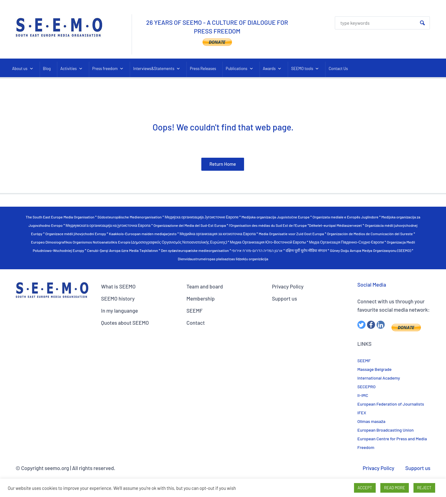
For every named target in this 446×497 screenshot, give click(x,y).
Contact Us (338, 68)
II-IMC (362, 395)
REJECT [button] (424, 487)
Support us (284, 298)
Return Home (222, 164)
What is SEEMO (118, 286)
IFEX (361, 412)
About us (22, 69)
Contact (195, 322)
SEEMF (194, 310)
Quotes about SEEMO (125, 322)
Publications (239, 69)
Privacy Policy (288, 286)
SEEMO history (118, 298)
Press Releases (203, 68)
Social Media (371, 284)
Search (422, 23)
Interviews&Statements (156, 69)
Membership (200, 298)
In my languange (119, 310)
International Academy (378, 377)
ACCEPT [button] (365, 487)
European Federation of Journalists (390, 404)
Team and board (204, 286)
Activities (71, 69)
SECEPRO (366, 386)
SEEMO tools (305, 69)
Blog (47, 68)
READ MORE (394, 487)
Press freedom (108, 69)
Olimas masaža (371, 421)
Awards (272, 69)
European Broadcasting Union (385, 430)
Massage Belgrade (374, 369)
